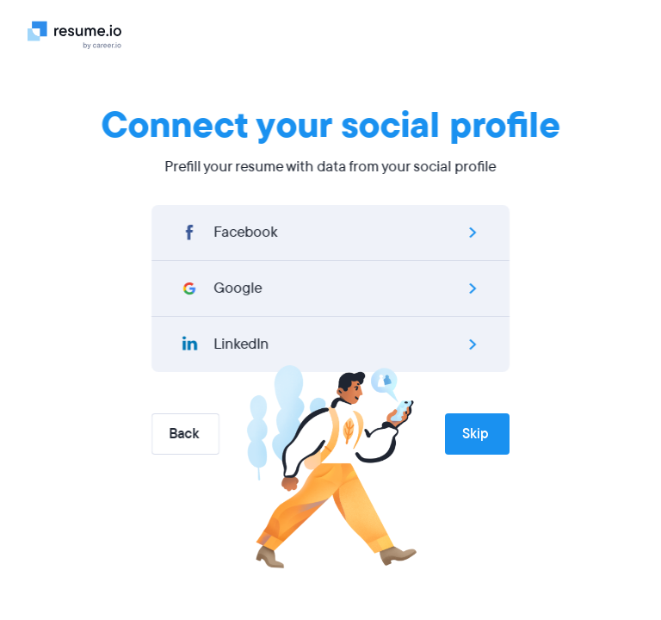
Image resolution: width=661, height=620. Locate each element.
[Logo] (81, 34)
